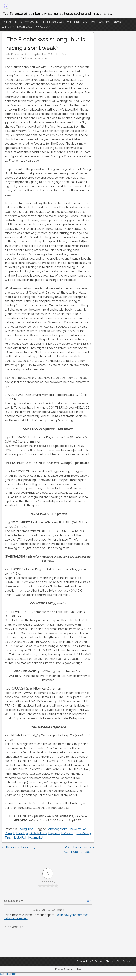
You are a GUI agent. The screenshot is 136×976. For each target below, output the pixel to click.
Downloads (24, 26)
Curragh (10, 833)
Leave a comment (37, 58)
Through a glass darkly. (19, 847)
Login (88, 901)
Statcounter (8, 973)
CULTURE (73, 22)
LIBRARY (8, 26)
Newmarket (35, 837)
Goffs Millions (38, 833)
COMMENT (32, 22)
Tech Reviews (124, 961)
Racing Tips (25, 829)
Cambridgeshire (57, 829)
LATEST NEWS (12, 22)
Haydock (54, 833)
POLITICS (89, 22)
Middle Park (19, 837)
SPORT (118, 22)
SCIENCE (104, 22)
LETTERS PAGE (53, 22)
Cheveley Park (78, 829)
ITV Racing (68, 833)
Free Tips (22, 833)
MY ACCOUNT (44, 26)
